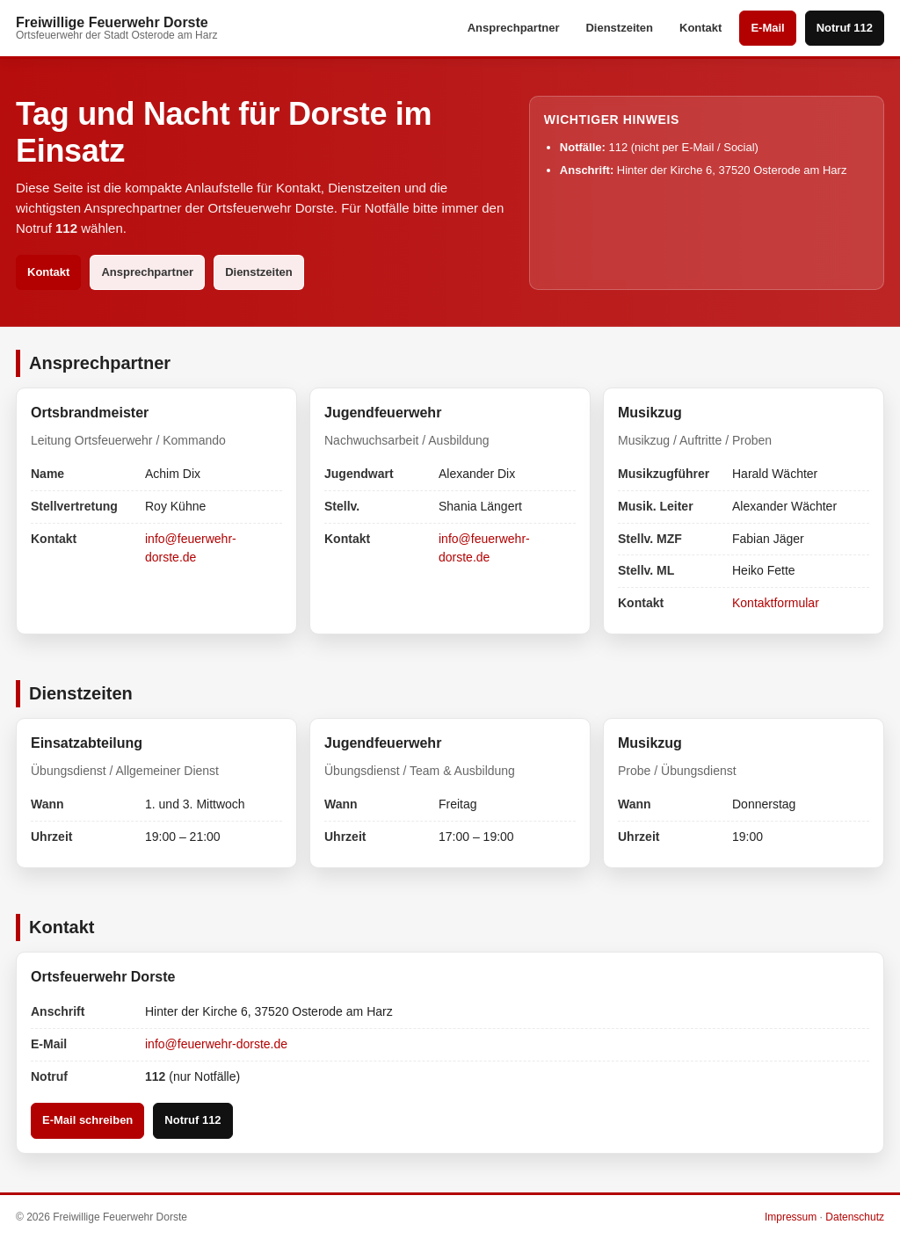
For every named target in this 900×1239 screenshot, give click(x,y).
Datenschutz (854, 1217)
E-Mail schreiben (87, 1120)
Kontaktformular (775, 603)
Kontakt (700, 27)
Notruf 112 (845, 27)
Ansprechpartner (514, 27)
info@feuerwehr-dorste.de (216, 1044)
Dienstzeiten (619, 27)
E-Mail (767, 27)
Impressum (791, 1217)
